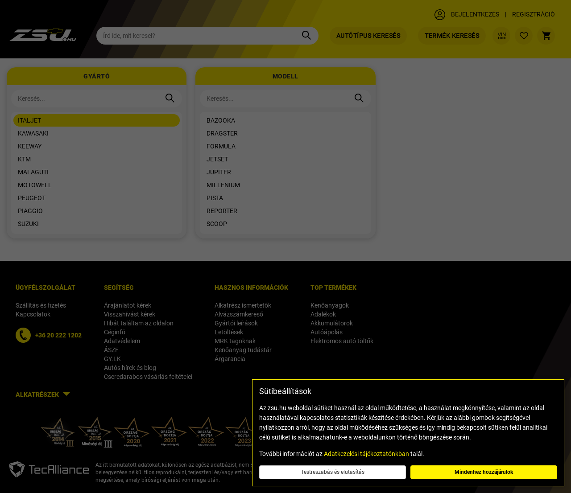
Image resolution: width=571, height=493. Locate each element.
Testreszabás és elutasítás (332, 472)
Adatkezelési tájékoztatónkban (366, 453)
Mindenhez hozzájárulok (484, 472)
